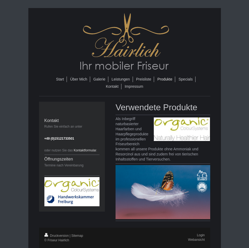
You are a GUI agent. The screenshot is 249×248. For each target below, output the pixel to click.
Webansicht (196, 240)
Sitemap (77, 236)
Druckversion (57, 236)
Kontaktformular (85, 150)
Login (201, 235)
